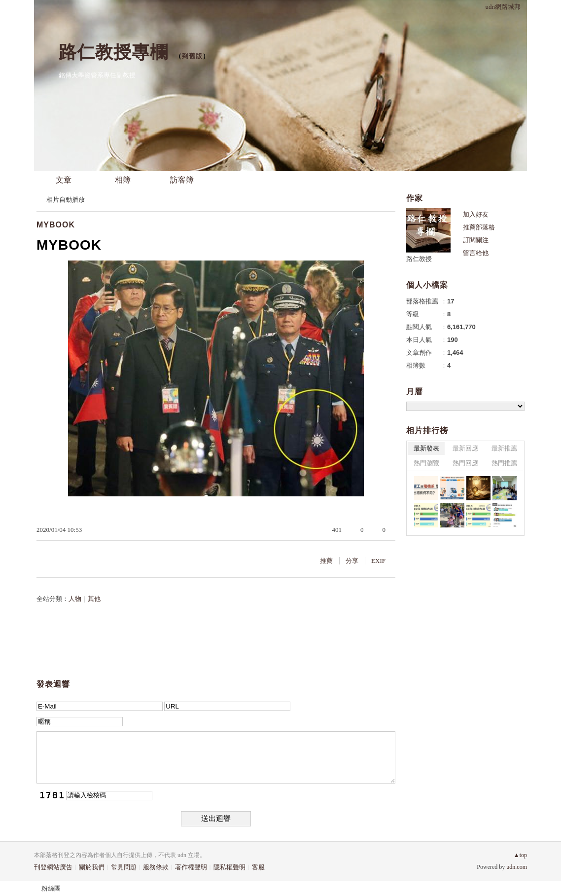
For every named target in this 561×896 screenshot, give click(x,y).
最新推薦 (504, 448)
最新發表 (426, 448)
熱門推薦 (504, 463)
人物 (75, 598)
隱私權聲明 (229, 867)
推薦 (326, 560)
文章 (63, 180)
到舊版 (192, 56)
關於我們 (92, 867)
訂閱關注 (476, 240)
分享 (352, 560)
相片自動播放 (65, 199)
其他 (94, 598)
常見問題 (124, 867)
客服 (258, 867)
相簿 (123, 180)
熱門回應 (465, 463)
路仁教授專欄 (113, 52)
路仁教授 (419, 258)
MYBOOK (55, 225)
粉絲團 (51, 888)
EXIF (378, 560)
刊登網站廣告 (53, 867)
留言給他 (476, 253)
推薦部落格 (479, 227)
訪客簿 (182, 180)
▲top (520, 855)
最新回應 (465, 448)
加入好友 (476, 214)
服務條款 (156, 867)
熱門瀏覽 (426, 463)
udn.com (516, 866)
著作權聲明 (191, 867)
